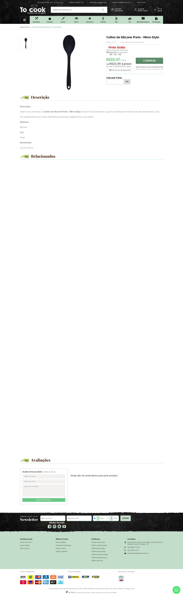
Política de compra (98, 542)
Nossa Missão (25, 545)
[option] (26, 43)
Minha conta (143, 10)
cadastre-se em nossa (28, 516)
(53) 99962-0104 (102, 2)
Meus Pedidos (61, 542)
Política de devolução (99, 545)
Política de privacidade (100, 554)
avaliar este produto (127, 42)
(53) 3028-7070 (133, 550)
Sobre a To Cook (25, 542)
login (51, 2)
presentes (119, 10)
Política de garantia (98, 551)
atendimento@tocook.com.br (122, 2)
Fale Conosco (24, 548)
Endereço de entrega (63, 545)
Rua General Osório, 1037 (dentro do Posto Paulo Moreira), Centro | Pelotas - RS (144, 543)
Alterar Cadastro (62, 551)
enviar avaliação (44, 500)
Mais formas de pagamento (121, 70)
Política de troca (97, 561)
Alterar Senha (61, 548)
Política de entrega (98, 548)
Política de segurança (99, 557)
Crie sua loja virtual (81, 592)
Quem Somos (141, 2)
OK (127, 82)
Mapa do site (130, 588)
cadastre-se (59, 2)
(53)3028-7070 (79, 2)
